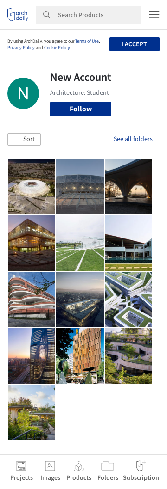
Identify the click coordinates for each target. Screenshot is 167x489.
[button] (24, 139)
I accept (134, 44)
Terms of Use (87, 41)
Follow (81, 109)
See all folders (133, 139)
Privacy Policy (21, 47)
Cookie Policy (57, 47)
